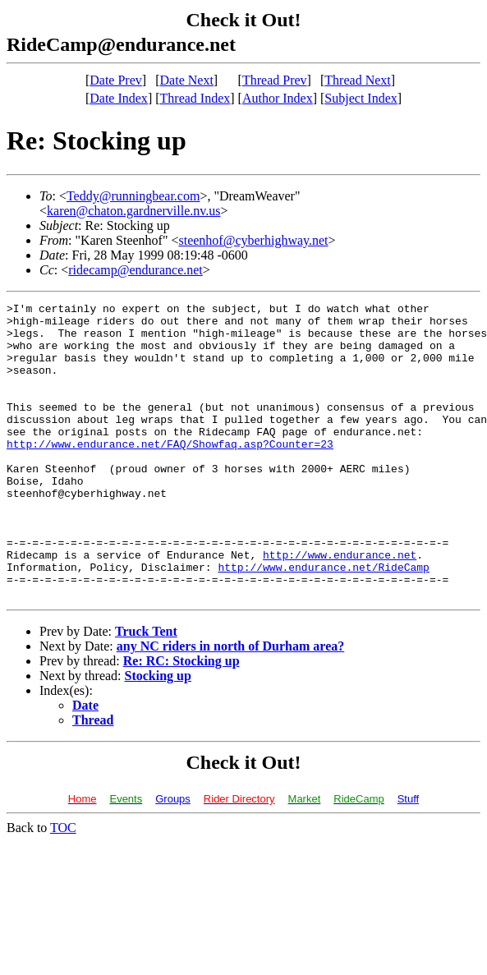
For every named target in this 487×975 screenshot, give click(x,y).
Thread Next (357, 80)
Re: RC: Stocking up (181, 720)
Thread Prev (274, 80)
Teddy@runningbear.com (133, 196)
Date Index (119, 98)
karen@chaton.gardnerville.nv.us (133, 211)
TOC (63, 887)
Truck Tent (146, 690)
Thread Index (195, 98)
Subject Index (360, 98)
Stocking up (158, 735)
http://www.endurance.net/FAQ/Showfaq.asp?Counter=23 (170, 473)
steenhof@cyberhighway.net (253, 240)
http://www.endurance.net (339, 606)
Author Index (277, 98)
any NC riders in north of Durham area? (230, 705)
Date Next (187, 80)
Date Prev (116, 80)
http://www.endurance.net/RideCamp (323, 621)
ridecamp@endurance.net (135, 270)
